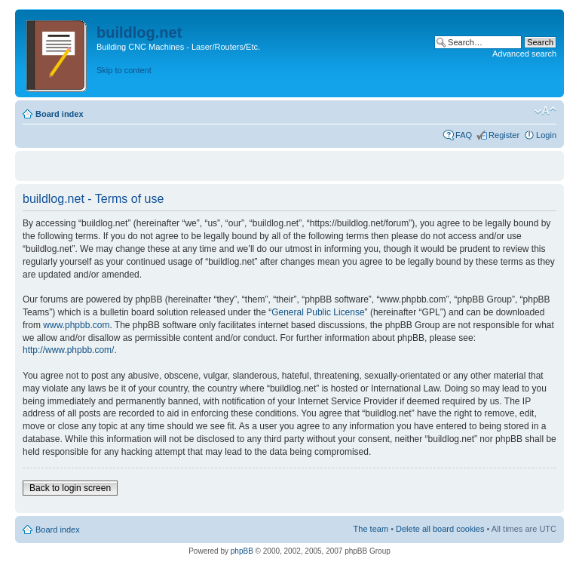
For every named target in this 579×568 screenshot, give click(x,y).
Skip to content (124, 70)
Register (504, 135)
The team (371, 528)
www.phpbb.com (76, 325)
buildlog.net (139, 32)
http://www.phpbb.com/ (68, 350)
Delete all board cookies (440, 528)
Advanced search (524, 53)
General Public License (317, 312)
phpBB (242, 551)
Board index (59, 113)
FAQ (463, 135)
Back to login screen (70, 488)
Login (546, 135)
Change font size (545, 111)
